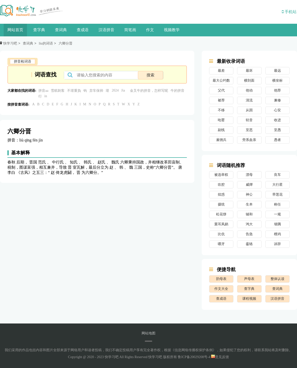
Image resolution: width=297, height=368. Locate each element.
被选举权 (221, 175)
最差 (221, 70)
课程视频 (249, 298)
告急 (249, 234)
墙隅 (277, 224)
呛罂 (221, 120)
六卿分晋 (66, 43)
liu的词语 (46, 43)
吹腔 (221, 184)
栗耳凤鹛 (221, 224)
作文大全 (221, 289)
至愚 (277, 130)
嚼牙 (221, 244)
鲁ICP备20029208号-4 (194, 357)
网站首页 (15, 30)
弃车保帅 (96, 90)
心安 (277, 110)
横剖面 (249, 80)
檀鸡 (277, 234)
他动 (249, 90)
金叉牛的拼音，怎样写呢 (149, 90)
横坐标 (277, 80)
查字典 (39, 30)
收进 (277, 120)
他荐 (277, 90)
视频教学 (172, 30)
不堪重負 (74, 90)
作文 (150, 30)
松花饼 (221, 214)
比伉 (221, 234)
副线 (221, 130)
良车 (277, 175)
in (45, 96)
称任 (277, 204)
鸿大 (249, 224)
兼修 (277, 100)
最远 (277, 70)
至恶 (249, 130)
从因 (249, 110)
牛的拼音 (177, 90)
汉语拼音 (106, 30)
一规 (277, 214)
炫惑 (221, 194)
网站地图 (148, 333)
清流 (249, 100)
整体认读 (277, 279)
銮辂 (249, 244)
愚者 (277, 140)
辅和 (249, 214)
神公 (249, 194)
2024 (115, 90)
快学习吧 (10, 43)
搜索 (150, 75)
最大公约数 (221, 80)
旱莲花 (277, 194)
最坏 (249, 70)
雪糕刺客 (58, 90)
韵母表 (221, 279)
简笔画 (130, 30)
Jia (123, 90)
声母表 (249, 279)
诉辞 (277, 244)
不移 (221, 110)
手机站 (289, 12)
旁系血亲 (249, 140)
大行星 (277, 184)
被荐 (221, 100)
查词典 (61, 30)
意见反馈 (220, 357)
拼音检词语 (22, 61)
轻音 (249, 120)
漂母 (249, 175)
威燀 (249, 184)
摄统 (221, 204)
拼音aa (43, 90)
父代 (221, 90)
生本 (249, 204)
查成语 (83, 30)
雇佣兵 (221, 140)
